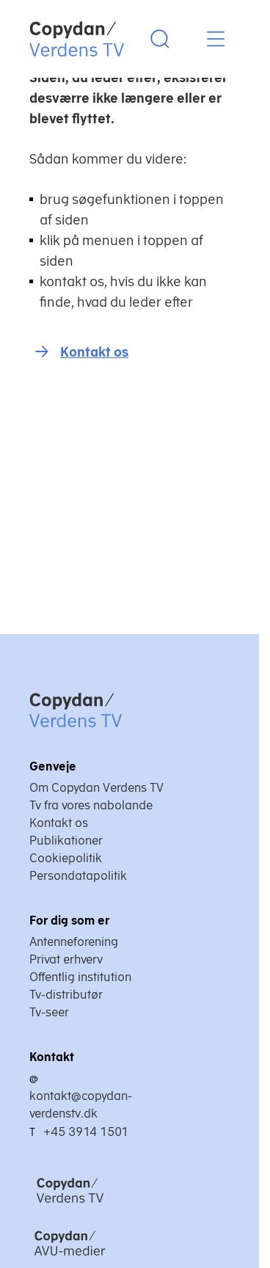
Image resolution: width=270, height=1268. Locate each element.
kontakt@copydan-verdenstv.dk (80, 1104)
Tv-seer (49, 1012)
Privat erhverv (66, 959)
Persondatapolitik (78, 875)
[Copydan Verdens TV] (107, 1204)
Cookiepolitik (65, 857)
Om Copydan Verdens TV (96, 787)
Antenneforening (73, 941)
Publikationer (66, 840)
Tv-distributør (66, 994)
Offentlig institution (80, 976)
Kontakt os (94, 352)
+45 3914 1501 (85, 1131)
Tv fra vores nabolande (91, 805)
